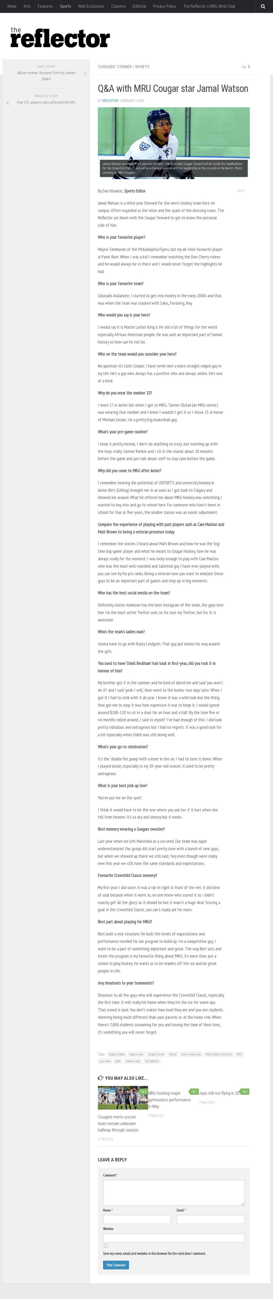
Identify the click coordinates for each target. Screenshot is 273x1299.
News (11, 6)
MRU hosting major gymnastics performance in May (169, 1100)
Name (108, 1210)
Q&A (118, 1061)
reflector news (132, 1061)
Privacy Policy (164, 6)
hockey (172, 1054)
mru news (105, 1061)
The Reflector (152, 1061)
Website (108, 1228)
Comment (110, 1175)
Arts (27, 6)
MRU (239, 1054)
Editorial (139, 6)
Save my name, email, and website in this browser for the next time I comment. (154, 1253)
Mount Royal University (219, 1054)
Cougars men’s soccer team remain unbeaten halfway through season (118, 1123)
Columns (118, 6)
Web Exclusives (91, 6)
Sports (65, 6)
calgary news (136, 1054)
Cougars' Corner (115, 66)
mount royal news (191, 1054)
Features (45, 6)
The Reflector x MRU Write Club (209, 6)
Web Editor (110, 100)
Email (181, 1210)
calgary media (116, 1054)
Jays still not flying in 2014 (221, 1093)
